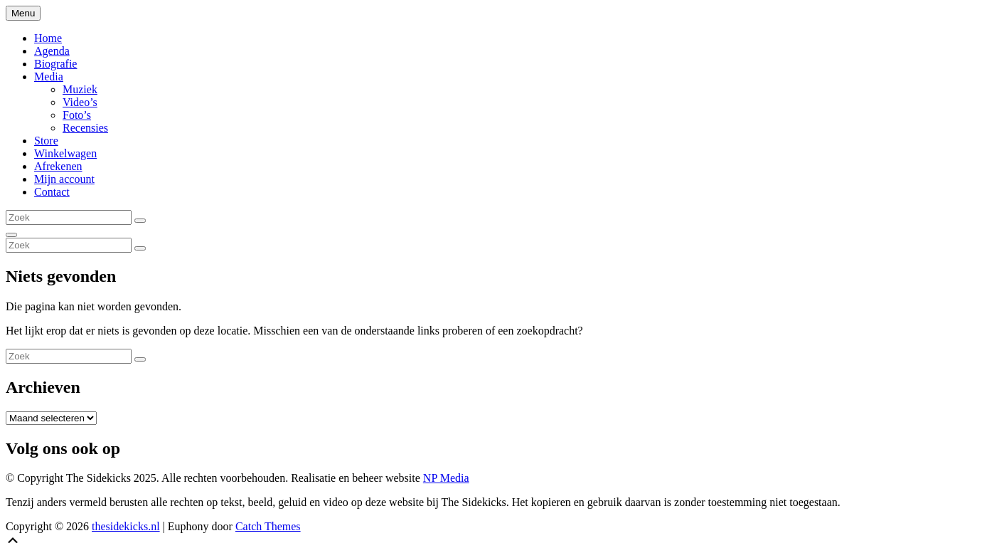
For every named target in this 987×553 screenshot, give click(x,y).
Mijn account (64, 179)
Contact (52, 192)
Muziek (80, 89)
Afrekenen (58, 166)
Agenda (52, 51)
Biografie (55, 64)
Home (48, 38)
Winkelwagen (65, 153)
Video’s (80, 102)
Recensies (85, 128)
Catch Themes (268, 526)
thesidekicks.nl (126, 526)
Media (48, 76)
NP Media (446, 478)
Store (46, 141)
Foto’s (77, 115)
